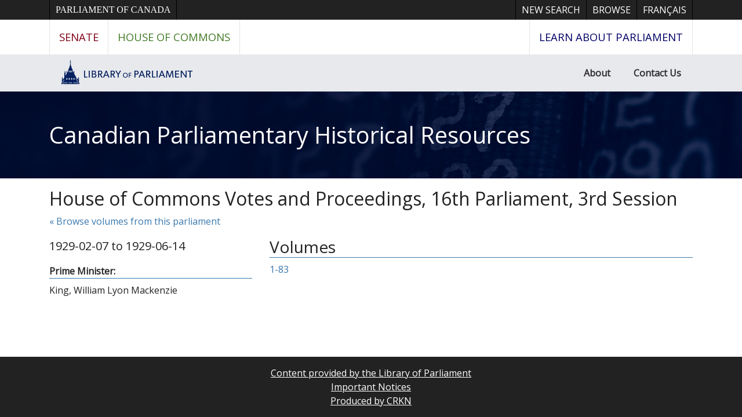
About (597, 73)
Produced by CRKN (371, 400)
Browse (611, 9)
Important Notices (371, 387)
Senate (79, 37)
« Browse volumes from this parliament (134, 221)
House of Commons (174, 37)
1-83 (279, 269)
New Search (551, 9)
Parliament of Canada (113, 9)
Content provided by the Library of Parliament (371, 373)
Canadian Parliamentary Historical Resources (289, 135)
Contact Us (657, 73)
